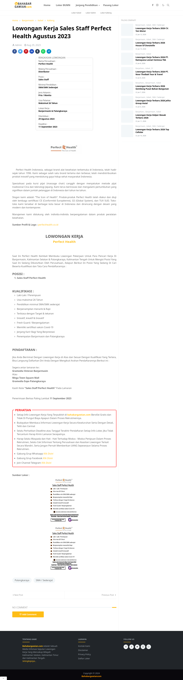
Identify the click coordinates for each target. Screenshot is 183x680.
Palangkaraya (22, 580)
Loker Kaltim (91, 13)
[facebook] (152, 5)
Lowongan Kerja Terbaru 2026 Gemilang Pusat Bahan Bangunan (152, 87)
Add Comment (28, 614)
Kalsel (149, 25)
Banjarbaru (140, 68)
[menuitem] (47, 5)
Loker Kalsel (76, 13)
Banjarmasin (141, 25)
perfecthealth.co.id (48, 224)
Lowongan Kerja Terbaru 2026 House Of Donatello (150, 44)
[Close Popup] (3, 678)
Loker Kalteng (106, 13)
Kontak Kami (84, 646)
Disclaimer (83, 650)
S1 (152, 68)
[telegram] (126, 647)
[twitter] (137, 647)
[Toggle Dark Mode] (163, 5)
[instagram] (157, 5)
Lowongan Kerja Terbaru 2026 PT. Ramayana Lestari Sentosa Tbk (152, 58)
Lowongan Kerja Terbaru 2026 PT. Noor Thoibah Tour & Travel (152, 73)
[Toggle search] (168, 5)
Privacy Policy (84, 654)
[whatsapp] (148, 647)
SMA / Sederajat (44, 580)
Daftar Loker (84, 658)
